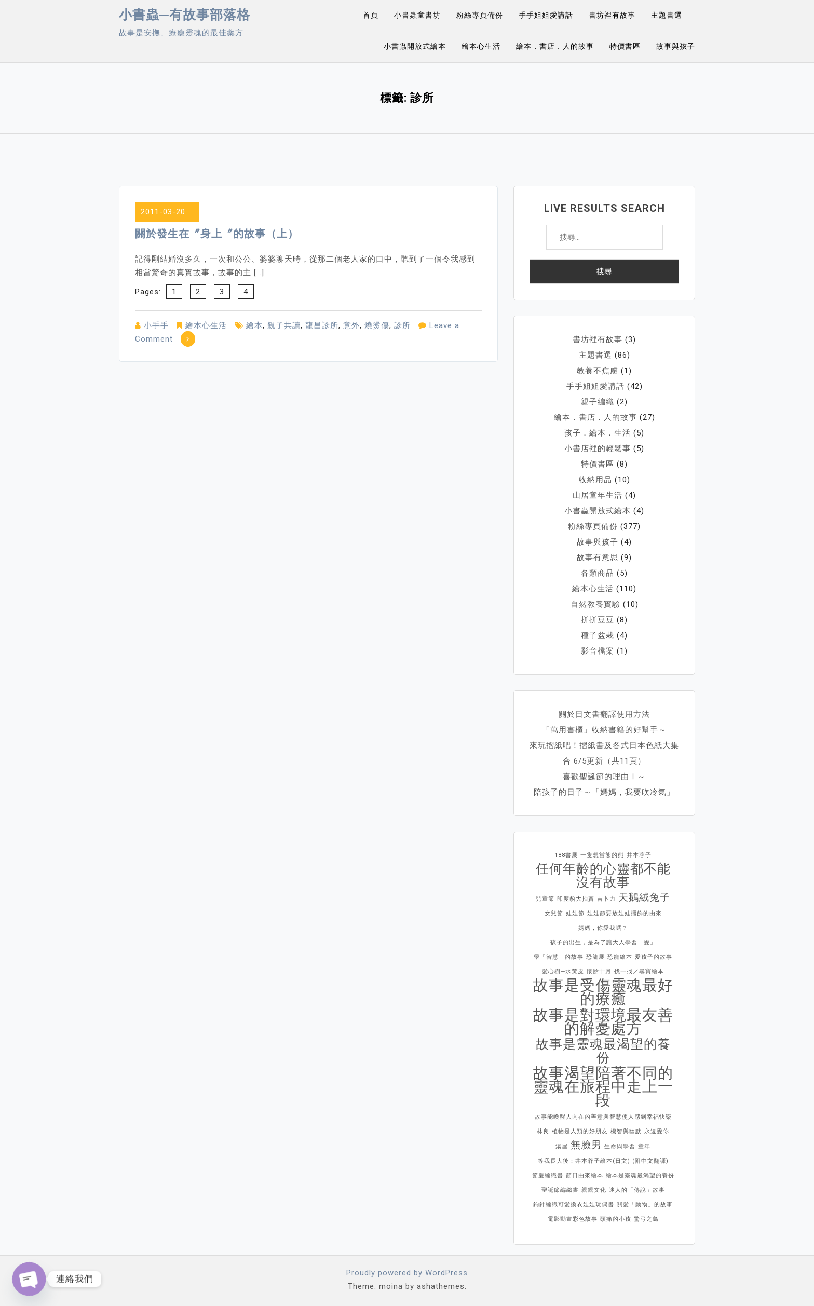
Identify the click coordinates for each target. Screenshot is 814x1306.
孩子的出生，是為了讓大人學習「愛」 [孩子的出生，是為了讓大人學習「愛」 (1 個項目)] (603, 942)
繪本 (254, 325)
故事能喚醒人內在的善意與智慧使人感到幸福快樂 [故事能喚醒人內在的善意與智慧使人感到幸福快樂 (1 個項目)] (603, 1116)
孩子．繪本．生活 (597, 433)
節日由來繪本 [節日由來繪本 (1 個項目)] (584, 1175)
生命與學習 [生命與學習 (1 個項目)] (619, 1146)
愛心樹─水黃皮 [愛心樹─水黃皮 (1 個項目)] (563, 971)
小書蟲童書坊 (417, 15)
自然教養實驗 (595, 604)
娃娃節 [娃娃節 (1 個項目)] (575, 913)
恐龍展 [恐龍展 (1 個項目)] (595, 957)
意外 (351, 325)
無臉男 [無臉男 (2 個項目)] (586, 1145)
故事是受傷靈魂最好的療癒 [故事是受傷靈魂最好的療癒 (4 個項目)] (603, 991)
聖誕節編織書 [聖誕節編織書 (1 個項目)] (560, 1190)
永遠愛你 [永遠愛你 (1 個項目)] (656, 1131)
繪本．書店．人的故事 (555, 46)
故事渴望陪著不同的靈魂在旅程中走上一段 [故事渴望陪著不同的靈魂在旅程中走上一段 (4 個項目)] (603, 1086)
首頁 (370, 15)
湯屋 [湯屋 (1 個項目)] (561, 1146)
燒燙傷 (376, 325)
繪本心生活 (481, 46)
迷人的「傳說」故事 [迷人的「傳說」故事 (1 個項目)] (637, 1190)
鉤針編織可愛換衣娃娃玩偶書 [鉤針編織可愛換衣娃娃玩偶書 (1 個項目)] (573, 1204)
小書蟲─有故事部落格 (184, 14)
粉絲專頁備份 (479, 15)
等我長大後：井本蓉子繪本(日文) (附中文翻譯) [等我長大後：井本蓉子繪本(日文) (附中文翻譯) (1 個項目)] (603, 1161)
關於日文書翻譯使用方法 (604, 714)
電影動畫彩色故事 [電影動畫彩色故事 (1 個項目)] (573, 1219)
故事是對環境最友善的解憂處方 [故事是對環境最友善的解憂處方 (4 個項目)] (603, 1021)
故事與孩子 (675, 46)
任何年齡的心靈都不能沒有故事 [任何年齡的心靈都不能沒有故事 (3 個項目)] (603, 875)
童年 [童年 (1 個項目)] (644, 1146)
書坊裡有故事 (612, 15)
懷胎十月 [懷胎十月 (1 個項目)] (599, 971)
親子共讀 (284, 325)
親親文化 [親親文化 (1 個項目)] (593, 1190)
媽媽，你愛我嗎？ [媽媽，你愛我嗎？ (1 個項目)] (603, 927)
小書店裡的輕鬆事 (597, 448)
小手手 (156, 325)
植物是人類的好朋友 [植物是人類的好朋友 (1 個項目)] (580, 1131)
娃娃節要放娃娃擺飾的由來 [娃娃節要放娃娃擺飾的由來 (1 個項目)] (624, 913)
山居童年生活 (597, 495)
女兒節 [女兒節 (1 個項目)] (554, 913)
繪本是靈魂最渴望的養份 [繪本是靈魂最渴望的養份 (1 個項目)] (640, 1175)
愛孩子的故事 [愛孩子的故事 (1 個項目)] (653, 957)
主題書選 (666, 15)
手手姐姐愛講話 (546, 15)
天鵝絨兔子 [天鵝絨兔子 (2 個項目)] (644, 897)
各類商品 (597, 573)
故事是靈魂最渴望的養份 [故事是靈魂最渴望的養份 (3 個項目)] (603, 1051)
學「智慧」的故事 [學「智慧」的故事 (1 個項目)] (559, 957)
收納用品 (595, 479)
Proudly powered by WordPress (407, 1272)
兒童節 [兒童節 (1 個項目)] (545, 898)
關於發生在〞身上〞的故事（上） (217, 233)
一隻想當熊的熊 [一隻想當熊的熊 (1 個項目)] (602, 855)
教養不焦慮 (597, 370)
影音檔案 (597, 651)
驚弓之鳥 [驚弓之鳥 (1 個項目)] (646, 1219)
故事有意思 (597, 557)
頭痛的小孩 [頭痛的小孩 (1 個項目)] (615, 1219)
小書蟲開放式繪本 (415, 46)
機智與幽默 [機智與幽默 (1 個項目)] (626, 1131)
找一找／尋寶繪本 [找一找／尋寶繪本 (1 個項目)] (639, 971)
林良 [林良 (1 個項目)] (543, 1131)
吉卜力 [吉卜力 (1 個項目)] (606, 898)
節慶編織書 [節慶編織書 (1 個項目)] (547, 1175)
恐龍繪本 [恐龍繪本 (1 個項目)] (619, 957)
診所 (402, 325)
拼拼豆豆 (597, 619)
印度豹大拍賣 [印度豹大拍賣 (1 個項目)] (575, 898)
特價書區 (625, 46)
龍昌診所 (321, 325)
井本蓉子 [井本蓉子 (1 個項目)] (639, 855)
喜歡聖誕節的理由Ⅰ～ (604, 776)
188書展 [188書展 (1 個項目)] (566, 855)
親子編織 (597, 401)
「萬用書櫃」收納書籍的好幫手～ (604, 729)
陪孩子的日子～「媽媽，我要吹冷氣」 (604, 792)
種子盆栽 (597, 635)
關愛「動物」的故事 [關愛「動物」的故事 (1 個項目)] (645, 1204)
